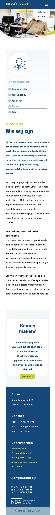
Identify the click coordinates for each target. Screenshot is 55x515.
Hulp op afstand (41, 14)
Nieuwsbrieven (19, 448)
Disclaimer (17, 466)
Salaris (15, 112)
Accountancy (19, 95)
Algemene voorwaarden (24, 462)
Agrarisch (17, 101)
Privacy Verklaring (21, 457)
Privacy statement (21, 453)
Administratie (19, 89)
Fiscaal (15, 106)
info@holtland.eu (30, 426)
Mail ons (26, 376)
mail (34, 351)
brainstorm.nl (34, 511)
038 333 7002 (33, 347)
